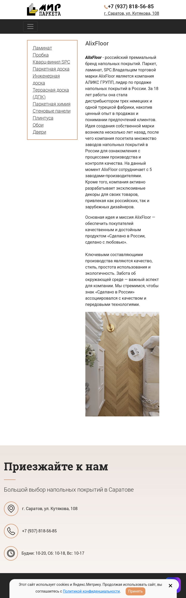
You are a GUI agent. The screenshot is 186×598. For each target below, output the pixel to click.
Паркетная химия (52, 104)
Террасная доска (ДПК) (51, 93)
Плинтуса (43, 118)
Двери (39, 132)
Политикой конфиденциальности (91, 591)
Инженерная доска (46, 79)
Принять (135, 591)
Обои (38, 125)
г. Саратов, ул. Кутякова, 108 (131, 13)
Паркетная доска (51, 69)
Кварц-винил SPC (51, 62)
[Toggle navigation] (30, 26)
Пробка (41, 55)
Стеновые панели (52, 111)
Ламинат (42, 48)
